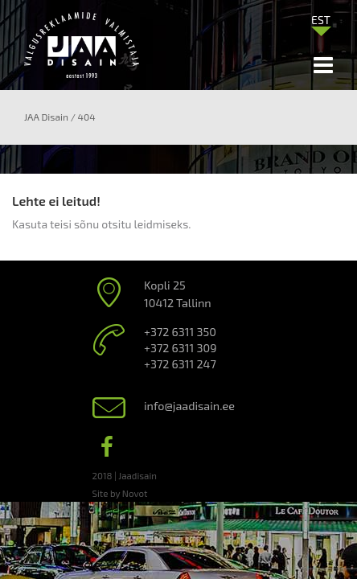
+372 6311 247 (180, 364)
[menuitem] (321, 19)
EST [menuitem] (320, 20)
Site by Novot (120, 493)
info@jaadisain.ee (189, 406)
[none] (321, 23)
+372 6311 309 (180, 348)
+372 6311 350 (180, 332)
